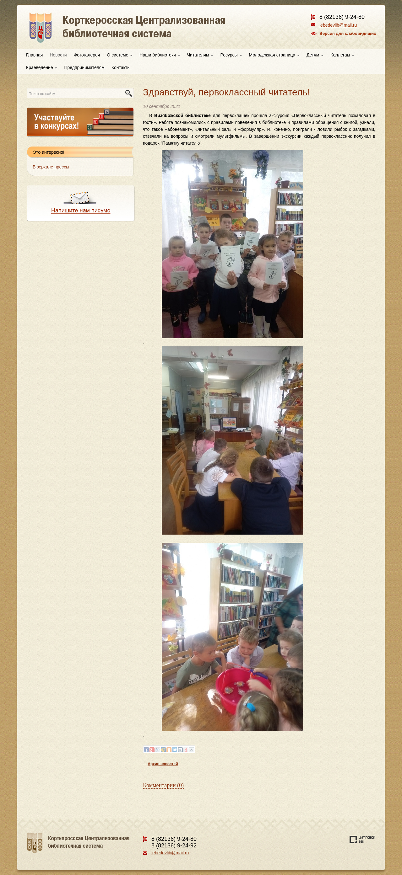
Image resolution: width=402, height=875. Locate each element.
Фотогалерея (87, 54)
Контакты (120, 67)
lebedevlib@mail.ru (338, 25)
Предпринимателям (84, 67)
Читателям (200, 54)
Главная (34, 54)
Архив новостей (163, 764)
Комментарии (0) (163, 785)
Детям (315, 54)
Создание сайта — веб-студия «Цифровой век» (362, 839)
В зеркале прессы (51, 166)
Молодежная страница (274, 54)
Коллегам (342, 54)
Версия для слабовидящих (347, 33)
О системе (120, 54)
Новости (58, 54)
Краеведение (41, 67)
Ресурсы (231, 54)
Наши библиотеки (159, 54)
